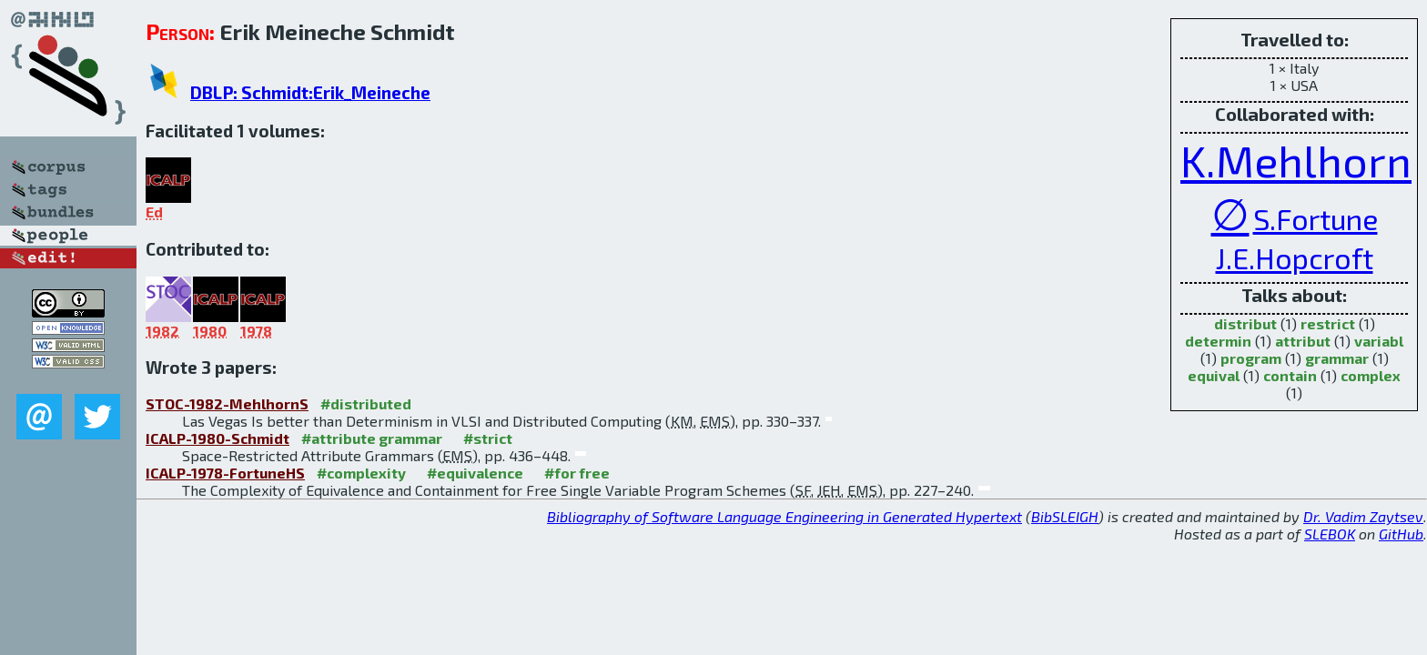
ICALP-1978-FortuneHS (225, 472)
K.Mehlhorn (1296, 160)
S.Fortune (1315, 218)
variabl (1378, 340)
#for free (577, 472)
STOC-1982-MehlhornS (227, 403)
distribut (1245, 323)
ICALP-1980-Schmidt (217, 438)
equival (1214, 375)
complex (1371, 375)
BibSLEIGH (1064, 516)
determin (1218, 340)
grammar (1337, 358)
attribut (1303, 340)
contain (1290, 375)
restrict (1327, 323)
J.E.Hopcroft (1294, 257)
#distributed (365, 403)
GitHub (1401, 533)
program (1250, 358)
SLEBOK (1329, 533)
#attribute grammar (371, 438)
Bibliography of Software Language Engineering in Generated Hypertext (784, 516)
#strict (487, 438)
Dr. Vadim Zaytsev (1363, 516)
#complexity (361, 472)
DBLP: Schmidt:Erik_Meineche (310, 92)
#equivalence (475, 472)
